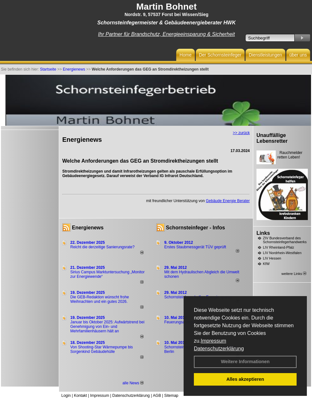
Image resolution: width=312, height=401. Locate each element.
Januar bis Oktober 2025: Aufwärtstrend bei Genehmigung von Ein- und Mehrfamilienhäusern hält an (107, 326)
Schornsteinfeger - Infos (195, 227)
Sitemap (171, 395)
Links (263, 233)
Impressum (213, 341)
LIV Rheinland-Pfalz (278, 247)
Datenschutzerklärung (219, 348)
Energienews (88, 227)
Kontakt (80, 395)
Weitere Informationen (245, 361)
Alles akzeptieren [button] (245, 379)
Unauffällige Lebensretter (272, 138)
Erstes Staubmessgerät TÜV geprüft (195, 247)
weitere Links (294, 274)
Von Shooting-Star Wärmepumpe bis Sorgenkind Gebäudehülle (101, 349)
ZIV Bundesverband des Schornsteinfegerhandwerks (285, 240)
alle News (132, 383)
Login (66, 395)
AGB (157, 395)
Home (185, 54)
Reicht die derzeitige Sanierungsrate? (105, 247)
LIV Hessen (272, 258)
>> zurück (241, 133)
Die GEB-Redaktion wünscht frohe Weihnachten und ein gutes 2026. (99, 299)
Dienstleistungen (265, 54)
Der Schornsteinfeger (220, 54)
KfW (266, 264)
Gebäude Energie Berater (228, 201)
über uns (298, 54)
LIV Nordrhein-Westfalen (282, 253)
